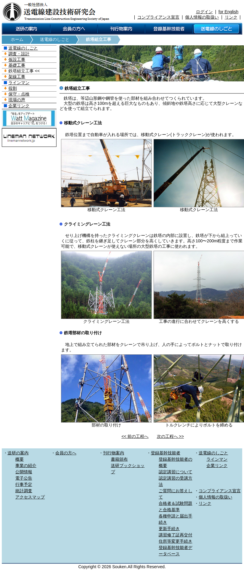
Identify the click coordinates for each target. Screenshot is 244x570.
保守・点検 (18, 94)
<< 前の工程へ (134, 436)
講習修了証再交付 (175, 534)
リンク (231, 17)
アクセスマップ (30, 497)
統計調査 (23, 490)
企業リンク (18, 105)
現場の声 (16, 99)
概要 (19, 459)
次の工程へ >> (170, 436)
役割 (12, 88)
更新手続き (169, 528)
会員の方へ (65, 452)
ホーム (17, 39)
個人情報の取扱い (202, 17)
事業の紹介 (25, 465)
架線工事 (16, 76)
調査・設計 (18, 53)
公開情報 (23, 471)
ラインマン (18, 82)
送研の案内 (18, 452)
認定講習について (175, 471)
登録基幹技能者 (165, 452)
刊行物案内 (113, 452)
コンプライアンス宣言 (158, 17)
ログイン (204, 11)
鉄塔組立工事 (98, 39)
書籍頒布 (119, 459)
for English (228, 11)
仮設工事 (16, 59)
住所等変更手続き (175, 541)
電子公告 (23, 478)
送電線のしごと (54, 39)
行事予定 (23, 484)
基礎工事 (16, 65)
